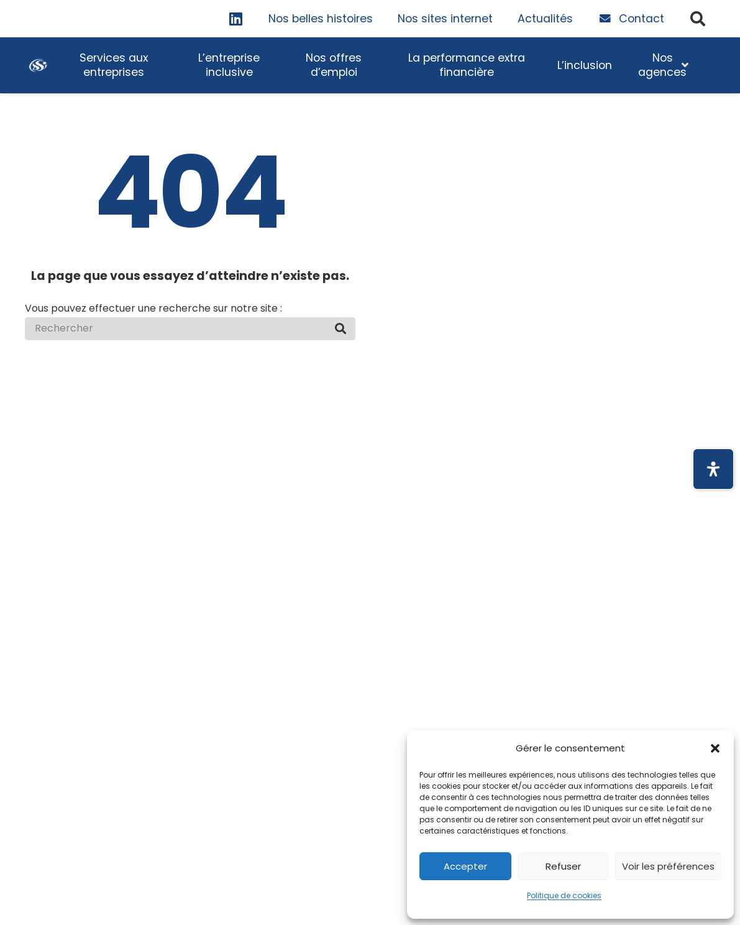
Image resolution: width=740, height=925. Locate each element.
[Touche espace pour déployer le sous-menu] (113, 65)
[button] (715, 748)
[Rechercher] (190, 328)
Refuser (563, 866)
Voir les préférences (668, 866)
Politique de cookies (564, 895)
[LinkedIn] (235, 18)
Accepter (465, 866)
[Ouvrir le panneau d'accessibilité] (713, 469)
